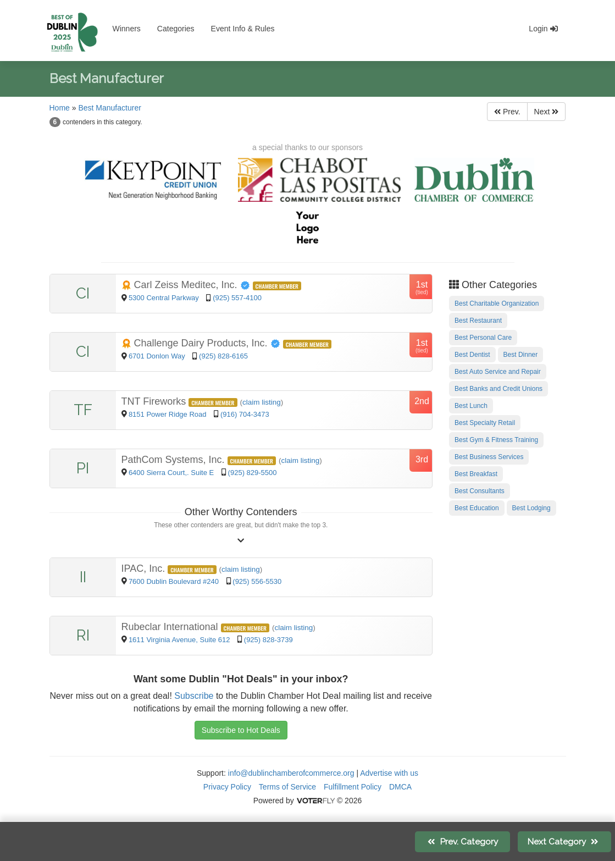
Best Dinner (520, 354)
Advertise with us (389, 773)
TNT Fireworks (155, 401)
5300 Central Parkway (165, 298)
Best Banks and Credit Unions (498, 389)
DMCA (400, 786)
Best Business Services (489, 457)
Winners (127, 28)
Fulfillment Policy (352, 786)
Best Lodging (531, 508)
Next (546, 111)
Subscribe (193, 695)
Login (543, 28)
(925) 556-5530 (256, 581)
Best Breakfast (476, 474)
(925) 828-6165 (223, 356)
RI (83, 635)
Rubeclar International (171, 626)
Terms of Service (287, 786)
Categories (176, 28)
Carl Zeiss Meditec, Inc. (187, 284)
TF (83, 410)
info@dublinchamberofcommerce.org (291, 773)
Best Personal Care (483, 337)
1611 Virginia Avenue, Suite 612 (180, 640)
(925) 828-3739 (268, 640)
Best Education (477, 508)
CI (83, 293)
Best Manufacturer (109, 107)
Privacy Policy (227, 786)
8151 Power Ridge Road (168, 414)
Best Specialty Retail (485, 423)
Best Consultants (480, 491)
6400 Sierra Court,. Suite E (172, 472)
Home (59, 107)
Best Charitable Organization (497, 303)
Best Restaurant (478, 320)
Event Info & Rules (243, 28)
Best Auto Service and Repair (498, 372)
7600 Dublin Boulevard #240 (175, 581)
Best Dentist (472, 354)
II (83, 577)
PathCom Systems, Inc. (174, 459)
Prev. (507, 111)
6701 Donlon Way (158, 356)
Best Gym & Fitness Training (496, 440)
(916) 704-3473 (244, 414)
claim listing (261, 402)
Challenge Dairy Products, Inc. (202, 343)
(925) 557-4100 (237, 298)
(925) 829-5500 (252, 472)
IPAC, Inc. (144, 568)
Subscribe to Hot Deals (241, 730)
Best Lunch (471, 406)
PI (82, 468)
